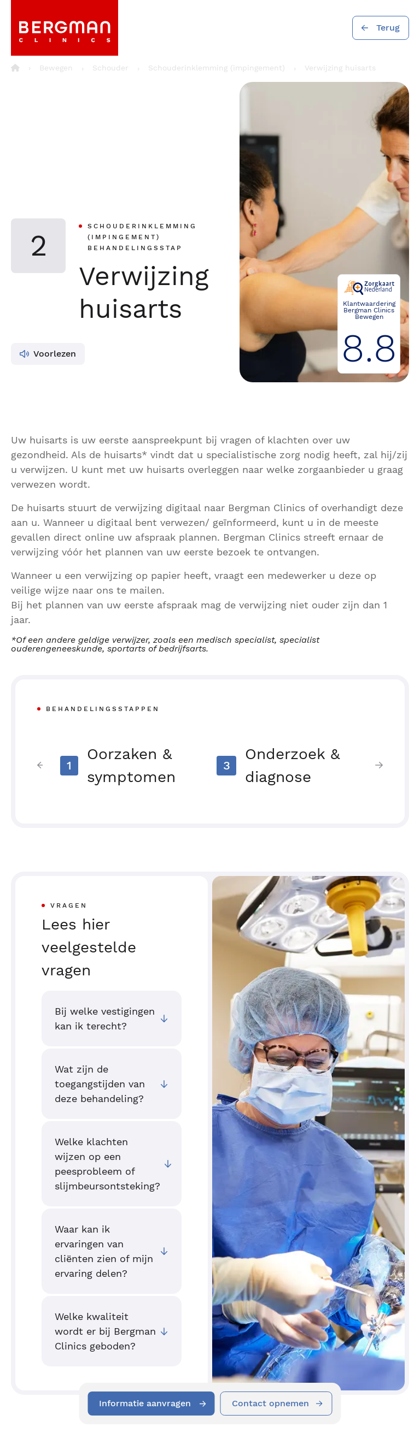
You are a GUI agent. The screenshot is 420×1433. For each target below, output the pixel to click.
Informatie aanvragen (145, 1403)
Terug (388, 27)
